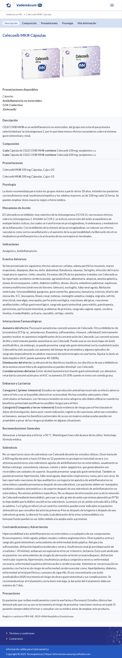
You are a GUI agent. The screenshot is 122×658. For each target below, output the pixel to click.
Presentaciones (49, 23)
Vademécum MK (14, 14)
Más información (87, 23)
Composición (29, 23)
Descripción (11, 23)
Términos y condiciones (21, 633)
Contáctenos (16, 638)
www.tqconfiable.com (78, 653)
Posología (67, 23)
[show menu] (112, 5)
